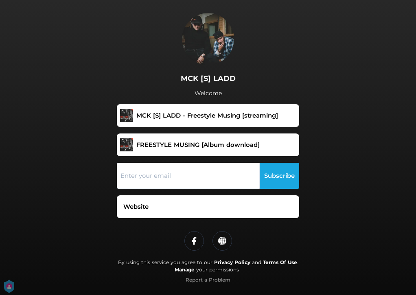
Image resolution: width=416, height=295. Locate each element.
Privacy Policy (232, 262)
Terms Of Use (280, 262)
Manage (185, 270)
